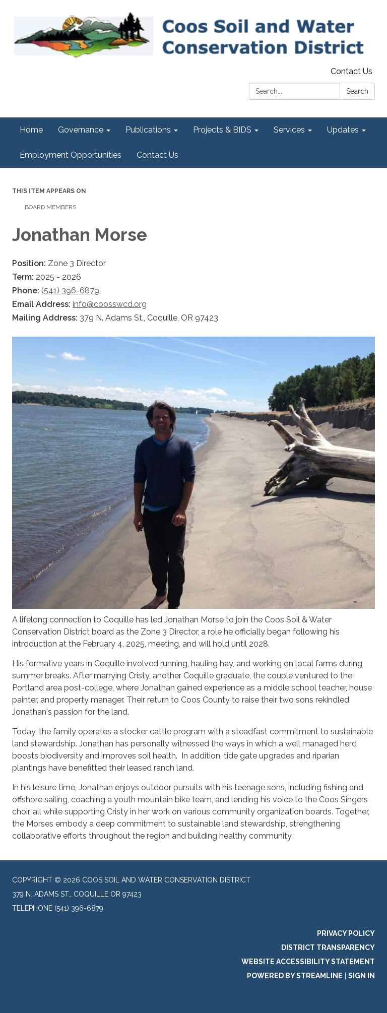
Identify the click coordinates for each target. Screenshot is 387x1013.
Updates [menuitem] (343, 130)
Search (357, 91)
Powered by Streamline (295, 976)
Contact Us (351, 71)
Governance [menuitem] (80, 130)
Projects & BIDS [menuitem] (222, 130)
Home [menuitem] (31, 130)
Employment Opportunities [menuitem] (70, 155)
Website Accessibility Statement (308, 962)
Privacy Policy (346, 933)
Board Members (50, 207)
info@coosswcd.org (110, 304)
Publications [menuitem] (148, 130)
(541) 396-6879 (70, 290)
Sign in (361, 976)
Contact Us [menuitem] (157, 155)
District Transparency (328, 947)
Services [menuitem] (289, 130)
